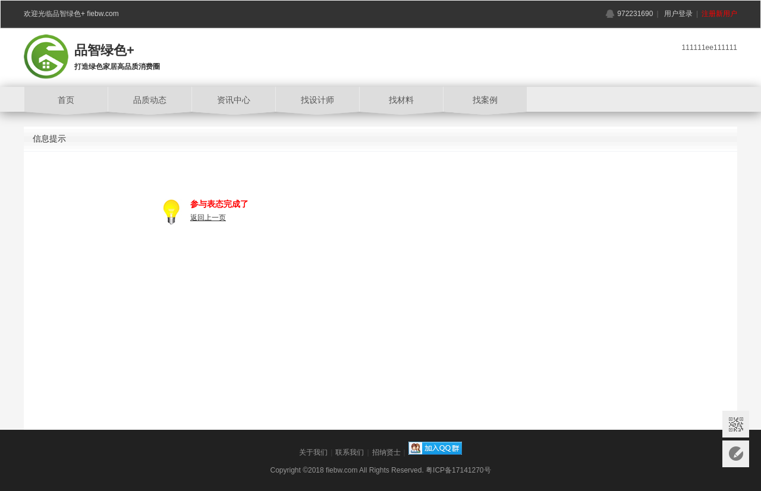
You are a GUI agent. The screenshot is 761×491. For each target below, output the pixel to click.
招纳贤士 (386, 452)
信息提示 (49, 138)
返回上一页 (208, 217)
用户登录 (678, 14)
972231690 (635, 14)
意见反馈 (735, 453)
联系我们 (349, 452)
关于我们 (313, 452)
